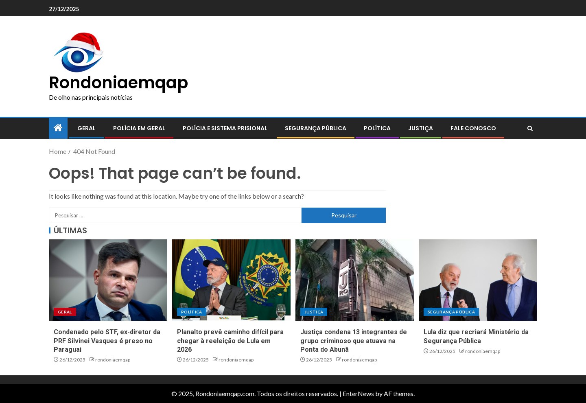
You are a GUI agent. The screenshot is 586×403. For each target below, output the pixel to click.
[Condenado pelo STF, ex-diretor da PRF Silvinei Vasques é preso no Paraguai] (108, 280)
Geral (86, 128)
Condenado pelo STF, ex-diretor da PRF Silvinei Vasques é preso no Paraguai (107, 340)
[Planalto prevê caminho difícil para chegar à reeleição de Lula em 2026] (231, 280)
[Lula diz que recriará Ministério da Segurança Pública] (478, 280)
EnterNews (358, 393)
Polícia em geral (139, 128)
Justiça (420, 128)
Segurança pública (315, 128)
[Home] (58, 128)
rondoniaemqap (112, 360)
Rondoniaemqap (118, 82)
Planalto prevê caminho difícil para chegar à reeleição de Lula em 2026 (230, 340)
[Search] (530, 128)
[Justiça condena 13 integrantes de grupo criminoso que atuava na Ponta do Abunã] (354, 280)
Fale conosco (473, 128)
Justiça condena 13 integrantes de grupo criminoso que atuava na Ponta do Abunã (353, 340)
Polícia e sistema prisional (225, 128)
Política (377, 128)
